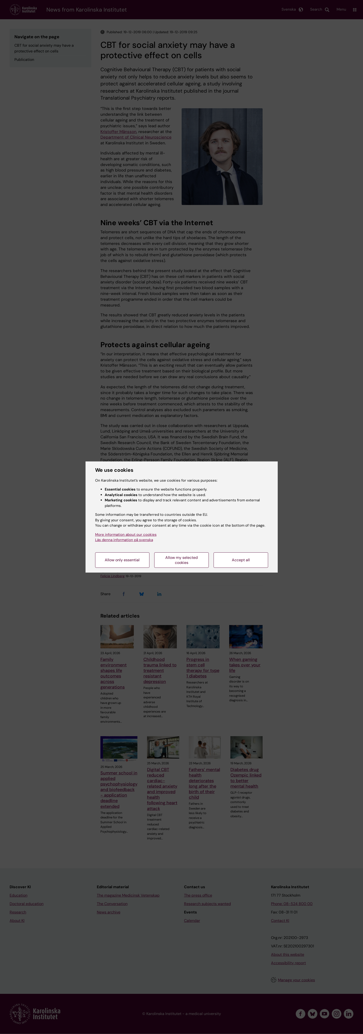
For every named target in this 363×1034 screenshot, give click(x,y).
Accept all (241, 559)
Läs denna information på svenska (124, 539)
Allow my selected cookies (181, 560)
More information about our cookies (126, 534)
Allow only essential (122, 559)
